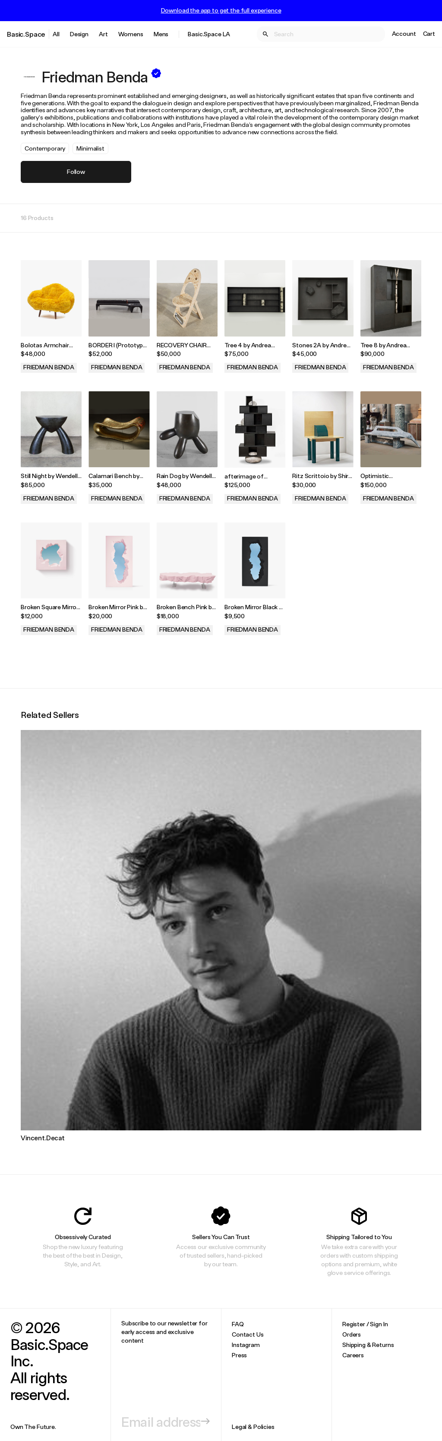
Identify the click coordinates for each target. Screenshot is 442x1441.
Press (239, 1355)
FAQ (238, 1324)
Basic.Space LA (209, 34)
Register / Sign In (365, 1324)
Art (103, 34)
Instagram (246, 1344)
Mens (161, 34)
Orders (351, 1334)
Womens (130, 34)
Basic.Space (26, 34)
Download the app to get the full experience (221, 10)
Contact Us (248, 1334)
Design (79, 34)
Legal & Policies (253, 1426)
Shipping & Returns (368, 1344)
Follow (76, 171)
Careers (353, 1355)
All (56, 34)
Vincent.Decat (43, 1138)
